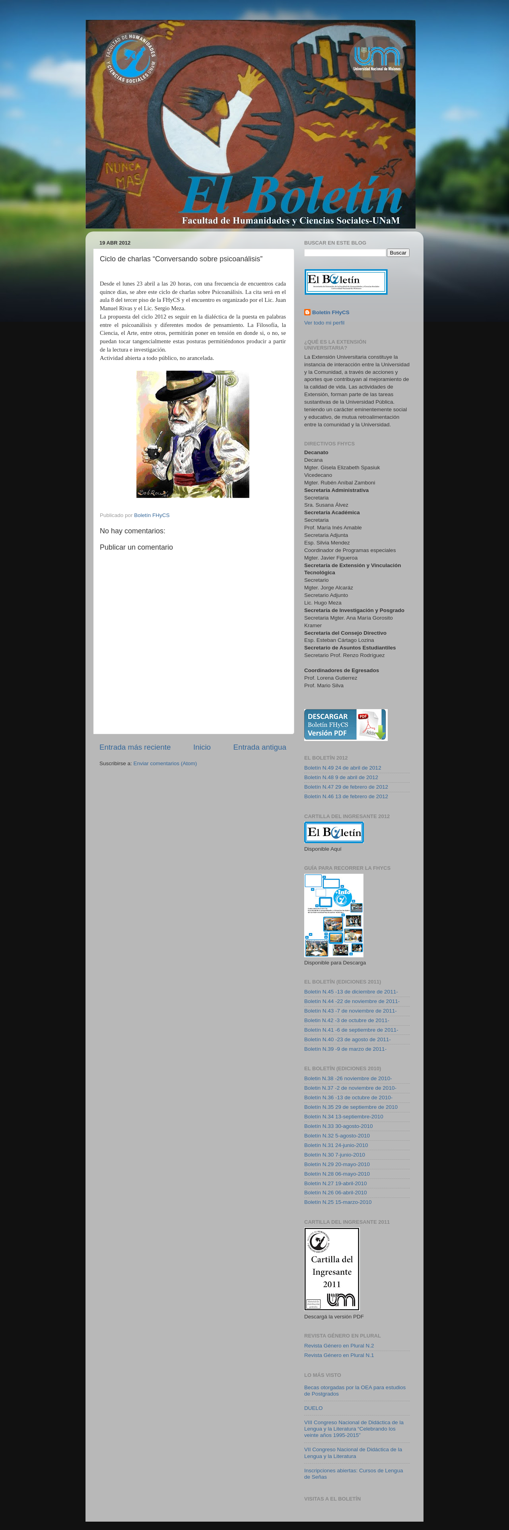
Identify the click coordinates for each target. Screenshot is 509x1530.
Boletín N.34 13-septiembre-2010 (343, 1117)
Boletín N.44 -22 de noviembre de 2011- (352, 1001)
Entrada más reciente (135, 747)
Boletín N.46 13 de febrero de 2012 (346, 796)
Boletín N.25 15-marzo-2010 (338, 1202)
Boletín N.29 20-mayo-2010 (337, 1164)
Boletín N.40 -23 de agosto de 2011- (347, 1039)
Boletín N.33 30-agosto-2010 (338, 1126)
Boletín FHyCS (331, 312)
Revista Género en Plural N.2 (339, 1346)
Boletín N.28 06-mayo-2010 (337, 1174)
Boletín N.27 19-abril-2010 (335, 1183)
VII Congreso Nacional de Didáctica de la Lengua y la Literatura (353, 1452)
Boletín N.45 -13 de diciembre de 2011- (351, 992)
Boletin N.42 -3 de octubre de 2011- (346, 1020)
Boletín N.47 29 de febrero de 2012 (346, 787)
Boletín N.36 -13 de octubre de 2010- (348, 1097)
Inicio (202, 747)
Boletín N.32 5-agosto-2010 (337, 1136)
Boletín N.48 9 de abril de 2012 (341, 777)
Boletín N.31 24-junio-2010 (336, 1145)
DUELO (313, 1408)
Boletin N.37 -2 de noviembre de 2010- (350, 1088)
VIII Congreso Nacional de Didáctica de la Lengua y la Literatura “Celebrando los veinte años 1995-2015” (354, 1428)
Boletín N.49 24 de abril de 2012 (342, 768)
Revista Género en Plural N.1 (339, 1355)
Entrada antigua (259, 747)
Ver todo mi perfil (324, 323)
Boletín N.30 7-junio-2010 (334, 1155)
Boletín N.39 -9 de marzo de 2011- (345, 1049)
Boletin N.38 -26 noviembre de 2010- (348, 1078)
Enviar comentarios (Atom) (165, 763)
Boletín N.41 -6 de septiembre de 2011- (351, 1030)
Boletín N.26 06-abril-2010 (335, 1193)
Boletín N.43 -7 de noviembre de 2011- (350, 1011)
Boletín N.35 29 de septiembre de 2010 (351, 1107)
